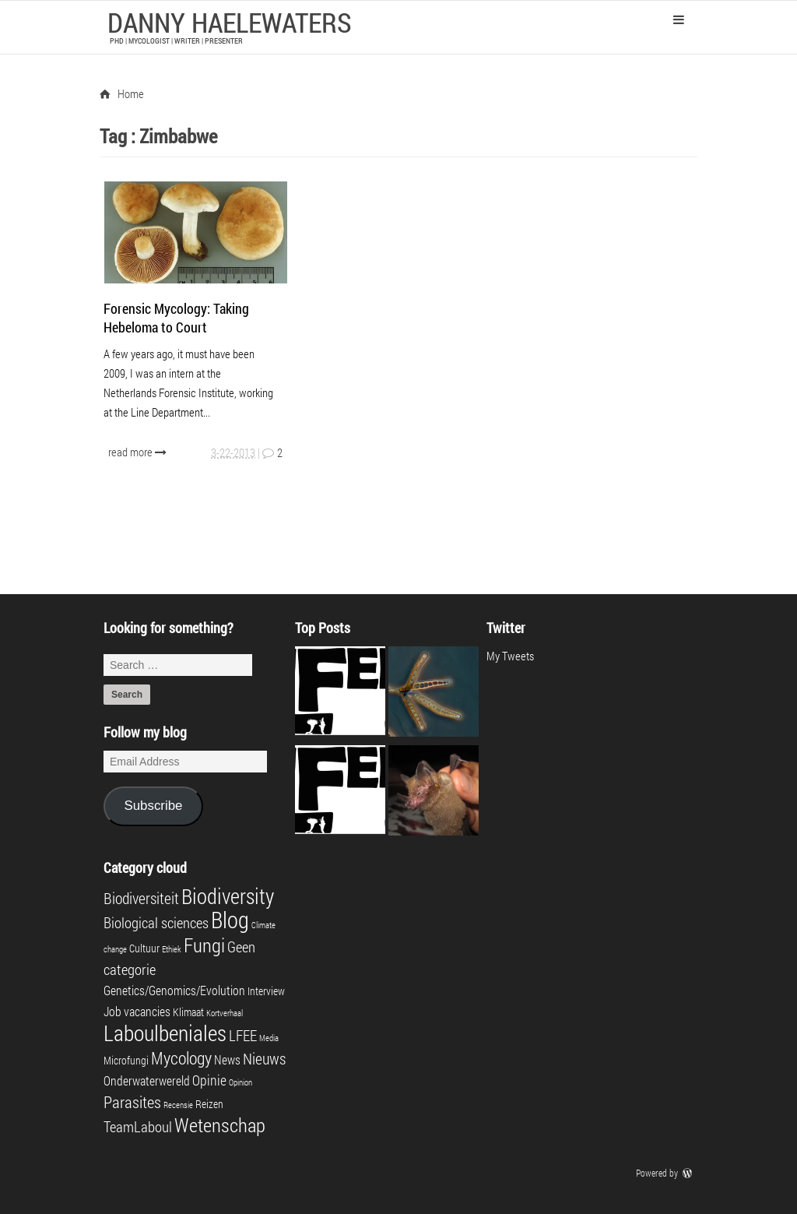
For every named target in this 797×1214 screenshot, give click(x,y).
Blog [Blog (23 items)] (230, 919)
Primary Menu (678, 19)
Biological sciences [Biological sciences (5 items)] (156, 922)
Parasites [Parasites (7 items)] (132, 1102)
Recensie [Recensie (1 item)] (178, 1105)
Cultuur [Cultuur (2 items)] (144, 948)
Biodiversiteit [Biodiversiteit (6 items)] (141, 898)
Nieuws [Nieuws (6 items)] (264, 1058)
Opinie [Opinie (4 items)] (209, 1080)
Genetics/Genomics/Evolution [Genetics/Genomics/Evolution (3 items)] (174, 990)
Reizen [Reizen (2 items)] (209, 1104)
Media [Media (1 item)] (269, 1038)
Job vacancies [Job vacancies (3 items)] (137, 1011)
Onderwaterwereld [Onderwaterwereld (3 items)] (147, 1080)
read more (139, 451)
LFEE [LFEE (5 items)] (243, 1035)
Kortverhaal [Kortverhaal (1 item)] (224, 1013)
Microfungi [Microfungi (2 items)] (126, 1061)
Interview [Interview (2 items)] (266, 991)
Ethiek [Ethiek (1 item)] (171, 949)
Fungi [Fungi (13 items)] (204, 944)
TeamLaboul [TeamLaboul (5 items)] (138, 1126)
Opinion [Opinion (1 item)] (240, 1082)
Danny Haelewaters (229, 22)
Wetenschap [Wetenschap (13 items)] (219, 1124)
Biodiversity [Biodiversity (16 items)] (227, 896)
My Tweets (510, 655)
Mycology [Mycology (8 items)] (181, 1058)
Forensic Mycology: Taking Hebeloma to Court (176, 317)
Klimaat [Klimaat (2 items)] (188, 1012)
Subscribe (153, 805)
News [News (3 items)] (227, 1059)
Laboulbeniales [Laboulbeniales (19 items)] (165, 1033)
